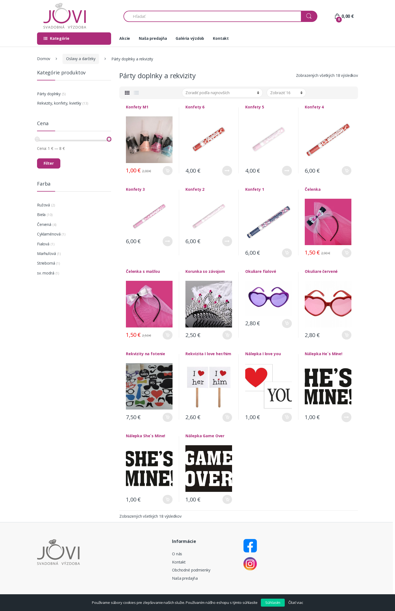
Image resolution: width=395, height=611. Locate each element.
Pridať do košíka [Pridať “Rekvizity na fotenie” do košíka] (168, 417)
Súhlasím (272, 602)
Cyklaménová (48, 234)
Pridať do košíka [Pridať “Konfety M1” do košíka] (168, 170)
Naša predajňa (153, 38)
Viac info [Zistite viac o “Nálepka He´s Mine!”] (346, 417)
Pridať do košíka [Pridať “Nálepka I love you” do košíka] (287, 417)
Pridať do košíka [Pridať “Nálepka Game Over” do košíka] (227, 499)
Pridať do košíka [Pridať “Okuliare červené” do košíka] (346, 335)
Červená (44, 224)
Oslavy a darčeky (80, 58)
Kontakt (221, 38)
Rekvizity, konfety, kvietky (59, 103)
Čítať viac (295, 602)
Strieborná (46, 263)
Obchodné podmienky (191, 570)
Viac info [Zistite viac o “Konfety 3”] (168, 241)
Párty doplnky (49, 93)
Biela (41, 214)
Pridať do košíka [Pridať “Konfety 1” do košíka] (287, 252)
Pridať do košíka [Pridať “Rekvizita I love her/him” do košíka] (227, 417)
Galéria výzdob (190, 38)
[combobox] (212, 16)
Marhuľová (46, 253)
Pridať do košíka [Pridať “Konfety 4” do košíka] (346, 170)
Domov (43, 58)
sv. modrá (45, 273)
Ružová (43, 205)
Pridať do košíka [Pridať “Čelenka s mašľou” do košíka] (168, 335)
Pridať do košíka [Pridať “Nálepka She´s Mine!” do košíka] (168, 499)
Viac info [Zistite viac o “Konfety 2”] (227, 241)
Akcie (124, 38)
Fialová (43, 243)
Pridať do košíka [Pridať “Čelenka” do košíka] (346, 252)
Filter (49, 163)
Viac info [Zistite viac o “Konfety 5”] (287, 171)
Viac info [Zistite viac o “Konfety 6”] (227, 171)
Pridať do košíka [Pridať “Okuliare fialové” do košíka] (287, 323)
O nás (177, 553)
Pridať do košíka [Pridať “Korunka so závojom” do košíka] (227, 335)
